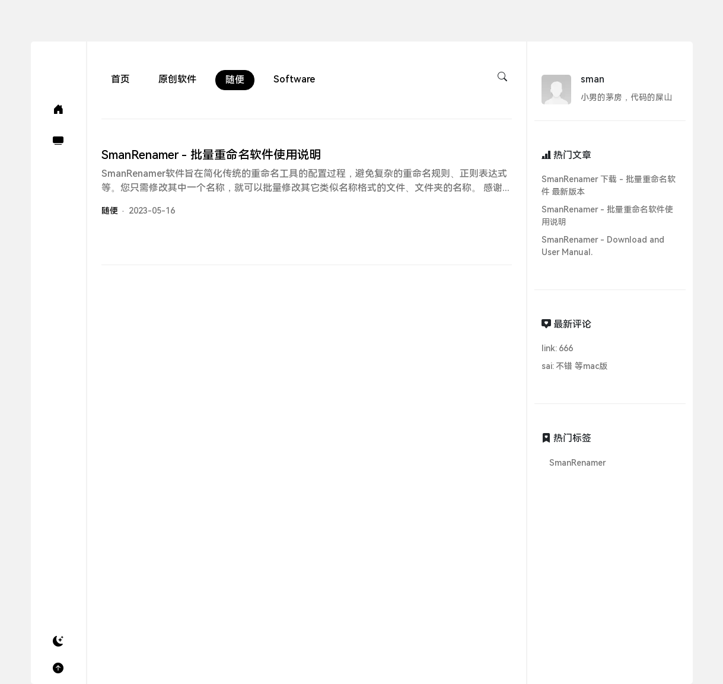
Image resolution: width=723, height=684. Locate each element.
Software (294, 79)
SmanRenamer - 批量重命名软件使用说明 (608, 216)
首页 (120, 79)
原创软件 (177, 79)
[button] (58, 642)
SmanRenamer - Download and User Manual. (603, 246)
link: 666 (558, 348)
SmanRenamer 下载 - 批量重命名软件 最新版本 (609, 185)
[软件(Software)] (58, 141)
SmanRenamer (577, 462)
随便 (234, 79)
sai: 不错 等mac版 (575, 366)
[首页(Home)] (58, 109)
